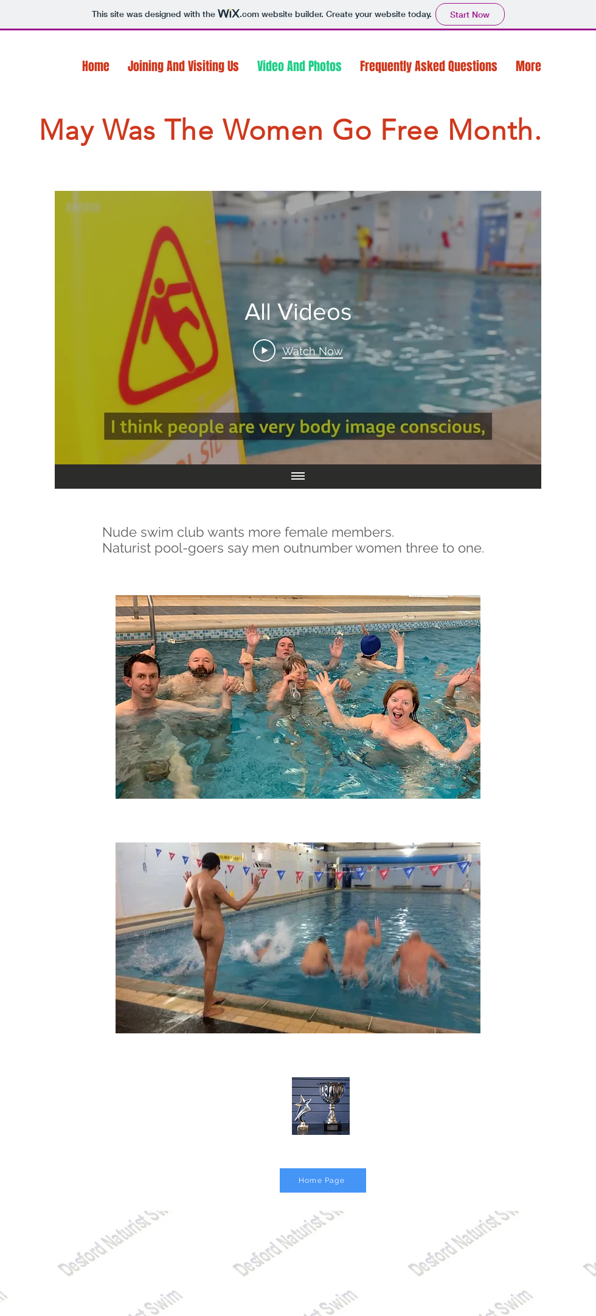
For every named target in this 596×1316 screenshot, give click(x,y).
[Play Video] (298, 350)
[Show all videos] (298, 476)
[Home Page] (323, 1180)
